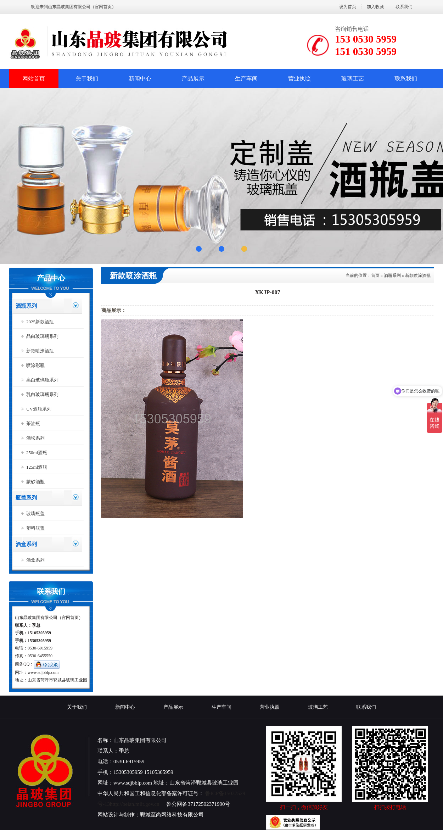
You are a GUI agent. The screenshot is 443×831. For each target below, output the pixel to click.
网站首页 (33, 79)
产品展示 (193, 79)
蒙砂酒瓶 (35, 481)
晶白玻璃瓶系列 (42, 336)
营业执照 (299, 79)
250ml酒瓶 (36, 452)
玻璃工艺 (352, 79)
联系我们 (404, 6)
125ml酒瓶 (36, 467)
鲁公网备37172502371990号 (198, 804)
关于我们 (86, 79)
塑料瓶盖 (35, 528)
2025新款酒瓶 (40, 321)
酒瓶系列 (26, 306)
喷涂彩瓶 (35, 365)
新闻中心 (140, 79)
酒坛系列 (35, 438)
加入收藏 (375, 6)
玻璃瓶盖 (35, 513)
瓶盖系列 (26, 498)
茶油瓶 (33, 423)
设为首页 (347, 6)
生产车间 (246, 79)
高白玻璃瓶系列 (42, 380)
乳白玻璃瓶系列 (42, 394)
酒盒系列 (26, 544)
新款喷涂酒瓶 (40, 350)
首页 (375, 275)
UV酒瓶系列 (38, 409)
